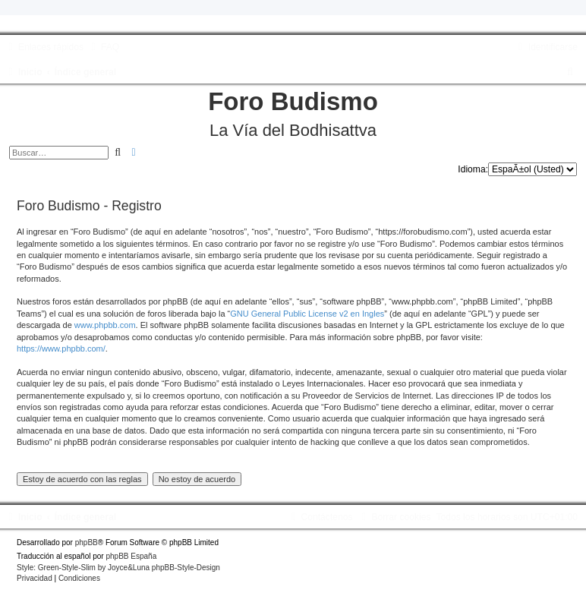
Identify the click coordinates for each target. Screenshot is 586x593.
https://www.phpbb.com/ (61, 348)
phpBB (86, 542)
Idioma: (473, 169)
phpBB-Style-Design (186, 567)
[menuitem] (103, 47)
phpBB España (131, 556)
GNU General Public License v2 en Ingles (307, 313)
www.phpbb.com (105, 325)
